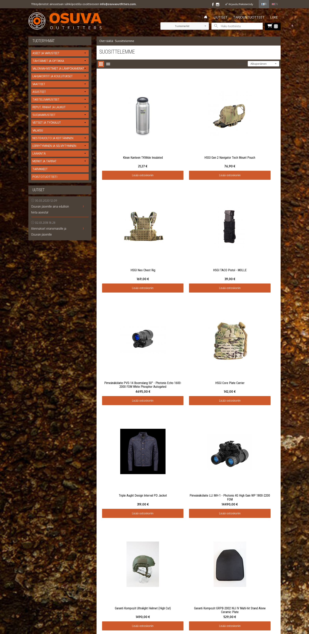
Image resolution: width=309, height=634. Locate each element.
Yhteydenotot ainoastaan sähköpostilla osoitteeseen (83, 4)
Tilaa (142, 448)
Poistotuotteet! (45, 176)
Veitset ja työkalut (47, 122)
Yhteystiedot (36, 456)
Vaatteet (39, 84)
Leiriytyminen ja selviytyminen (54, 145)
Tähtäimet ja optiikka (48, 60)
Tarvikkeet (40, 169)
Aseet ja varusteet (46, 53)
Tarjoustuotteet (249, 17)
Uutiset (221, 17)
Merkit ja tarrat (45, 161)
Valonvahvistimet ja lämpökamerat (58, 68)
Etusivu (32, 437)
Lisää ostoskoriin (129, 147)
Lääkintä (39, 153)
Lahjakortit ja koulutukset (53, 76)
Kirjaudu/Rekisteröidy (241, 4)
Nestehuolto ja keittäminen (53, 138)
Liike (274, 17)
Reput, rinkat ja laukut (49, 107)
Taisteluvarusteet (46, 99)
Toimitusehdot (37, 451)
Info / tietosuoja (38, 446)
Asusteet (39, 91)
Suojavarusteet (44, 115)
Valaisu (38, 130)
